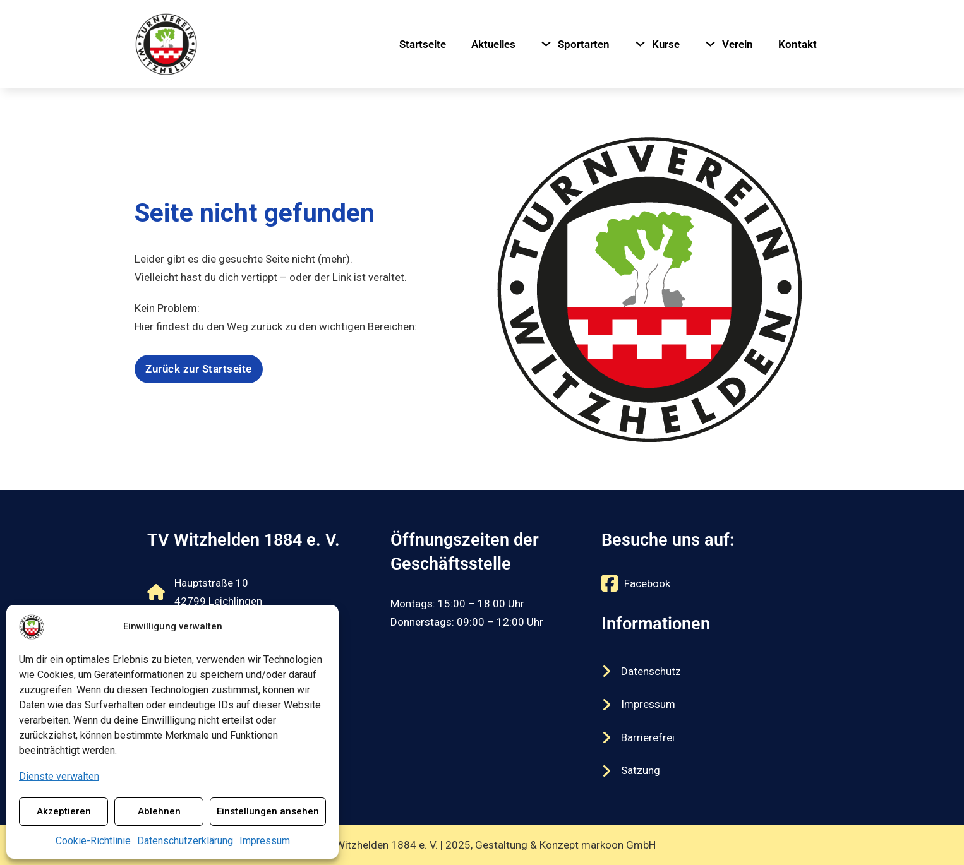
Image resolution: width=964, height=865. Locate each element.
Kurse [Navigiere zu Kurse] (666, 44)
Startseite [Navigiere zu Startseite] (422, 44)
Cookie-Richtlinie (93, 841)
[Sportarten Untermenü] (546, 44)
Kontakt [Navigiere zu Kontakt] (797, 44)
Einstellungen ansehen (268, 811)
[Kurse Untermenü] (640, 44)
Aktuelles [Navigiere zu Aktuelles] (493, 44)
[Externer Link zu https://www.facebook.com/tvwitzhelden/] (635, 583)
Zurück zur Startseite (198, 368)
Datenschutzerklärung (185, 841)
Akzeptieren (64, 811)
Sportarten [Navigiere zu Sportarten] (584, 44)
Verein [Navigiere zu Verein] (737, 44)
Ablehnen (159, 811)
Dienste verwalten (59, 776)
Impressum (264, 841)
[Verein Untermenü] (710, 44)
